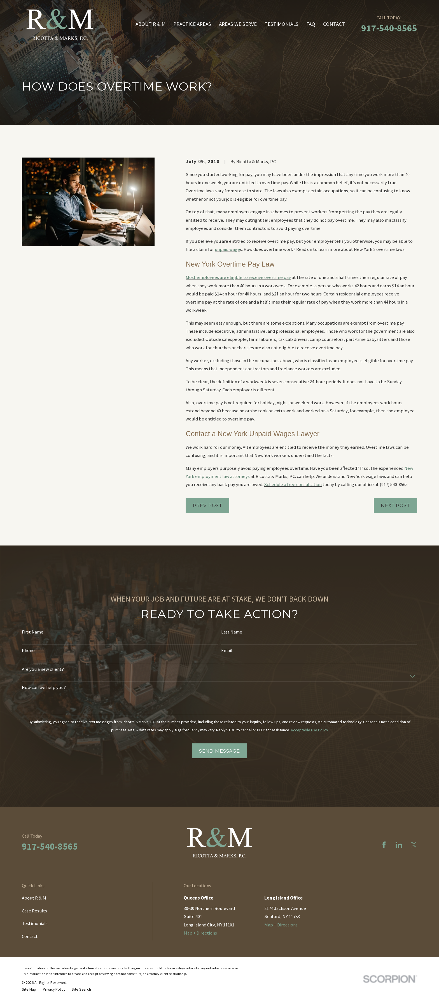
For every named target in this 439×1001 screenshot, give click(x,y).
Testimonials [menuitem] (281, 24)
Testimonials (35, 923)
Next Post (395, 505)
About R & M (34, 898)
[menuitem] (29, 989)
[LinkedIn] (399, 845)
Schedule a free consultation (293, 484)
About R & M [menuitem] (150, 24)
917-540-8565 (389, 28)
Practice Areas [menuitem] (192, 24)
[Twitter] (413, 845)
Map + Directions (200, 933)
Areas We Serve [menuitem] (238, 24)
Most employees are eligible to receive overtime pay (238, 277)
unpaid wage (227, 249)
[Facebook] (384, 845)
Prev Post (208, 505)
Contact (30, 936)
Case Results (34, 911)
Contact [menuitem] (334, 24)
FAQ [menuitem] (310, 24)
